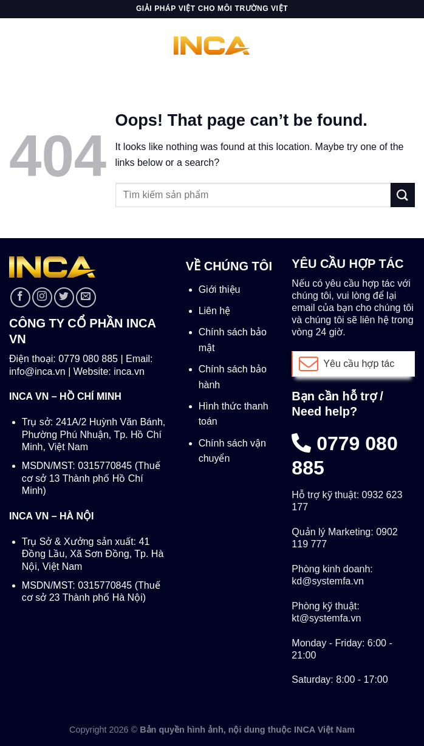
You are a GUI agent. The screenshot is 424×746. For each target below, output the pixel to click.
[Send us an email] (86, 297)
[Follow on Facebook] (20, 297)
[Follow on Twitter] (64, 297)
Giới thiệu (220, 289)
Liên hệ (215, 311)
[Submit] (403, 195)
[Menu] (16, 45)
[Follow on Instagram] (42, 297)
